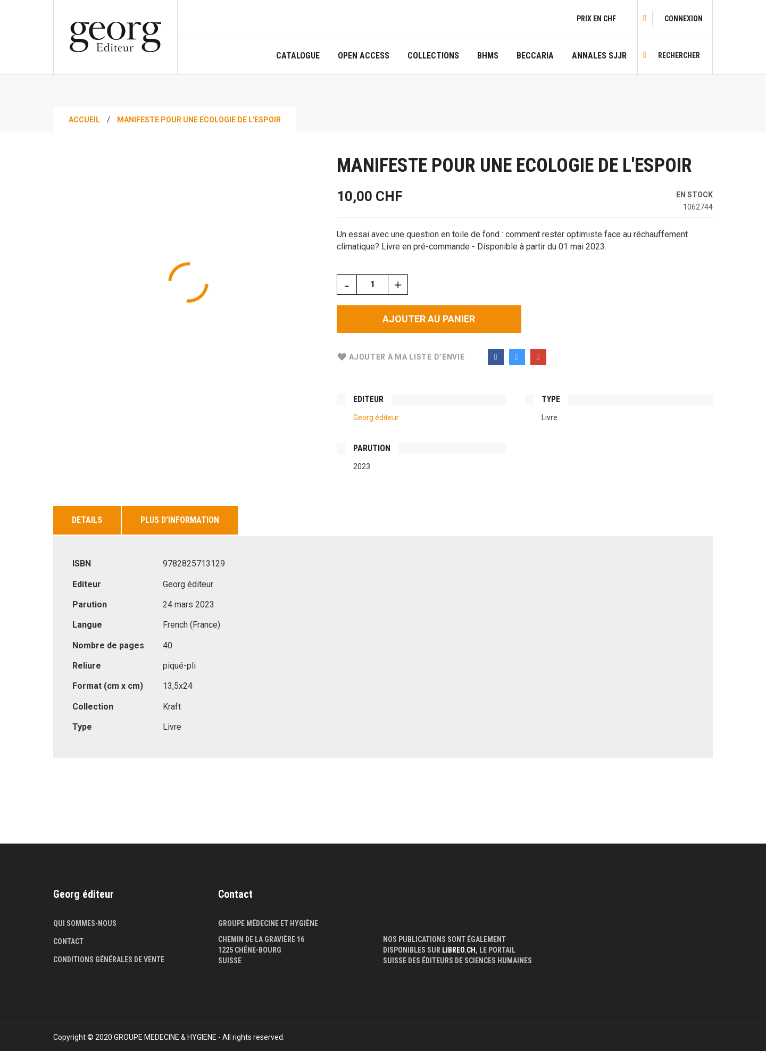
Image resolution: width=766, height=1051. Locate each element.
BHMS (487, 56)
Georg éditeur (376, 417)
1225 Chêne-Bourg (249, 950)
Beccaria (535, 56)
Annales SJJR (599, 56)
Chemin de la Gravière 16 (261, 939)
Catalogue (298, 56)
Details (87, 520)
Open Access (363, 56)
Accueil (84, 119)
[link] (683, 18)
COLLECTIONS (433, 56)
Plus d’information (179, 520)
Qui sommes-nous (84, 923)
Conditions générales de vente (108, 959)
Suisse (230, 960)
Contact (68, 941)
